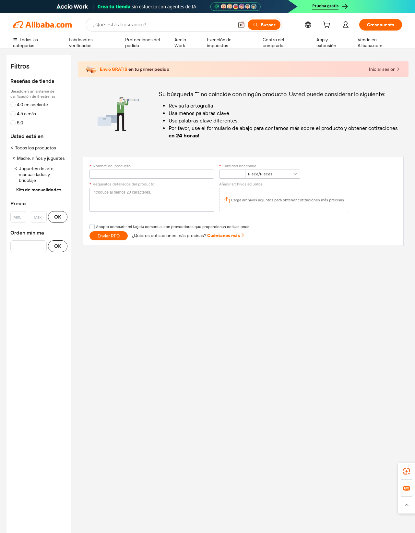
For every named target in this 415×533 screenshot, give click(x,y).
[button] (241, 25)
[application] (283, 200)
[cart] (328, 25)
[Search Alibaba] (162, 24)
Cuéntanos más (226, 235)
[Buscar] (264, 24)
